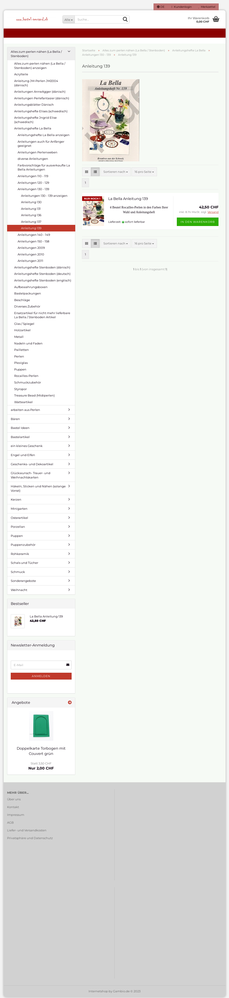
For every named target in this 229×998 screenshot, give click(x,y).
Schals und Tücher (24, 563)
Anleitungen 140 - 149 (34, 235)
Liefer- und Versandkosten (26, 831)
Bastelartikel (20, 438)
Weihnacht (19, 591)
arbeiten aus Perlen (25, 410)
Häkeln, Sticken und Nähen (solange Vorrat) (38, 489)
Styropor (20, 389)
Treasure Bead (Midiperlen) (34, 396)
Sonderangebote (23, 581)
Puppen (20, 370)
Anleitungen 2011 (30, 261)
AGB (10, 823)
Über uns (14, 800)
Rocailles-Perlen (26, 376)
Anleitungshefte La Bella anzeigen (44, 136)
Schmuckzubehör (27, 383)
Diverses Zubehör (27, 307)
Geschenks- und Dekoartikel (32, 465)
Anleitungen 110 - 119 (33, 177)
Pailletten (21, 350)
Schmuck (18, 573)
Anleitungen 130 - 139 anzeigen (44, 196)
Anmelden (41, 677)
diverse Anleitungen (33, 159)
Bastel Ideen (20, 429)
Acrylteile (21, 75)
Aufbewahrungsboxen (31, 287)
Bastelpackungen (27, 294)
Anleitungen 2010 (31, 255)
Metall (19, 337)
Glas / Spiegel (24, 324)
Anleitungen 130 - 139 (33, 190)
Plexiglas (21, 363)
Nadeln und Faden (28, 344)
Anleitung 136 (31, 216)
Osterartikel (19, 518)
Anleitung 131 (31, 209)
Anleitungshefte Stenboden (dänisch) (42, 268)
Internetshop (98, 992)
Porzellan (18, 527)
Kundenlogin (181, 6)
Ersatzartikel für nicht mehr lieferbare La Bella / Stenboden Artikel (42, 316)
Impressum (15, 815)
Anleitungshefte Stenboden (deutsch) (42, 274)
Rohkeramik (20, 555)
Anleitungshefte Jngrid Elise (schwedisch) (35, 121)
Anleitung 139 (31, 229)
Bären (15, 420)
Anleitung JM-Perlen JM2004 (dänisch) (36, 84)
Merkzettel (207, 6)
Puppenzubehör (23, 545)
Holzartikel (22, 331)
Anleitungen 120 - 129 (33, 183)
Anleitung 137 (31, 222)
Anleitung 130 (31, 203)
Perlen (19, 357)
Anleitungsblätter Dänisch (34, 105)
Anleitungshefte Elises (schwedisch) (40, 112)
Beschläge (22, 301)
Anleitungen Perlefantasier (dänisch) (41, 99)
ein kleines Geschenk (27, 447)
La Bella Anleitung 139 (128, 199)
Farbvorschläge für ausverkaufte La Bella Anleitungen (44, 168)
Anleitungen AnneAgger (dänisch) (39, 92)
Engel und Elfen (23, 456)
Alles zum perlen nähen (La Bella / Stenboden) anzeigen (39, 67)
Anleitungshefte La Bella (32, 129)
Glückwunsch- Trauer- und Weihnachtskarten (30, 476)
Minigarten (19, 509)
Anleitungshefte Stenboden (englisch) (42, 281)
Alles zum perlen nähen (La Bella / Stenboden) (36, 55)
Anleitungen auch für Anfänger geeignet (41, 144)
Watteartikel (23, 403)
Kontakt (13, 808)
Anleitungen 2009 (31, 248)
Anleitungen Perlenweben (37, 153)
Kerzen (16, 500)
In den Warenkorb (198, 222)
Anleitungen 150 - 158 (33, 242)
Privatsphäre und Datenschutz (30, 839)
